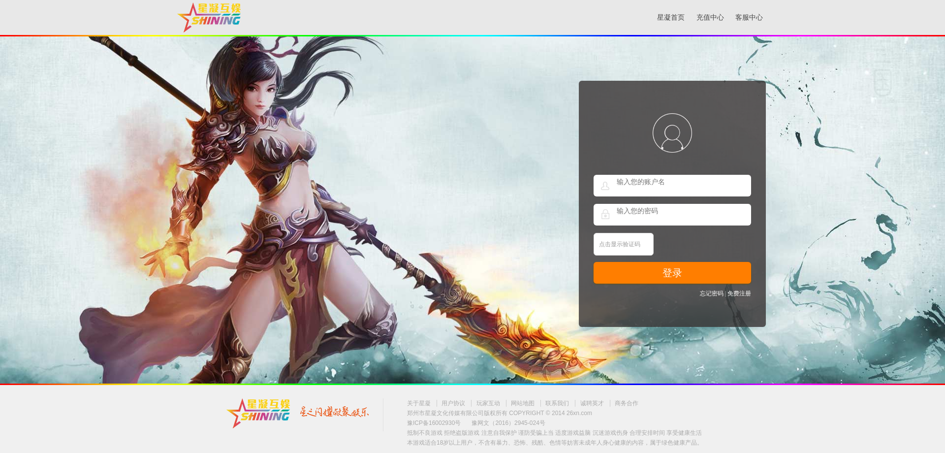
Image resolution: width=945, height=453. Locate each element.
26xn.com (579, 413)
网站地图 (523, 403)
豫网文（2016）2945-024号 (508, 423)
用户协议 (453, 403)
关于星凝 (419, 403)
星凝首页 (671, 17)
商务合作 (626, 403)
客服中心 (749, 17)
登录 (672, 272)
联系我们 (557, 403)
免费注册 (739, 293)
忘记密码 (712, 293)
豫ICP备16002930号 (434, 423)
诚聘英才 (592, 403)
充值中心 (710, 17)
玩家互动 (488, 403)
